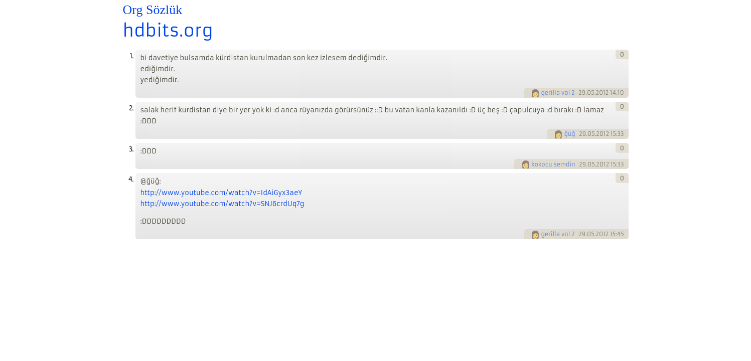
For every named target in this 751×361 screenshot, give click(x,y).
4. (130, 179)
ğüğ (569, 133)
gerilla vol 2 (557, 92)
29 (581, 92)
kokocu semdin (553, 164)
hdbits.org (168, 30)
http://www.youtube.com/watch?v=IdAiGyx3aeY (221, 193)
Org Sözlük (153, 10)
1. (131, 56)
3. (131, 149)
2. (131, 108)
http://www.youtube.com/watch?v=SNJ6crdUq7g (222, 204)
